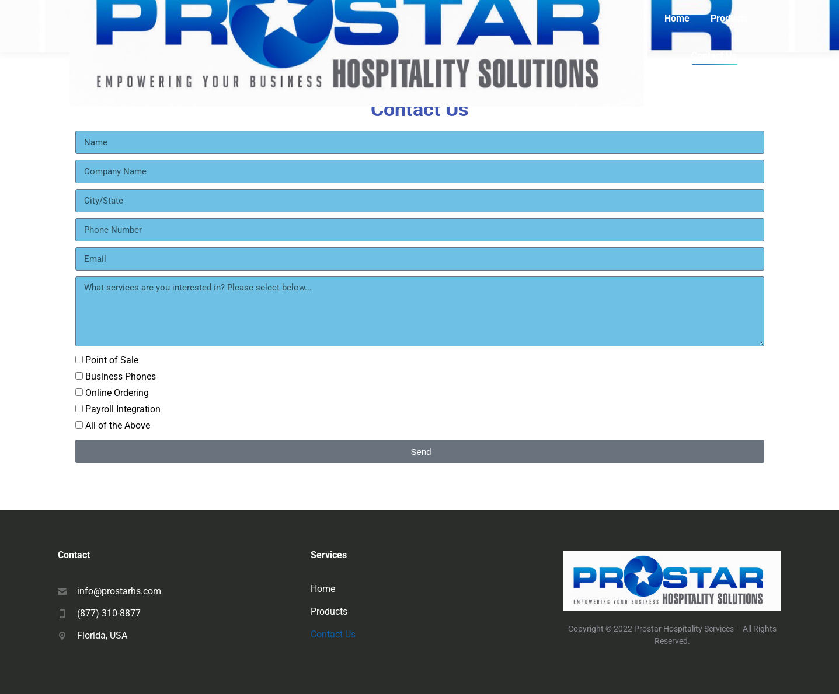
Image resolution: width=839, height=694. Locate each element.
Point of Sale (111, 360)
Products (329, 611)
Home (323, 588)
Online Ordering (117, 392)
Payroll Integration (123, 409)
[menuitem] (677, 18)
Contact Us (333, 634)
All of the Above (117, 425)
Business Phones (120, 376)
